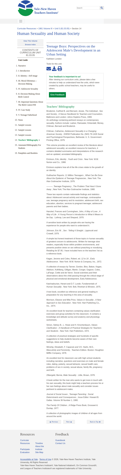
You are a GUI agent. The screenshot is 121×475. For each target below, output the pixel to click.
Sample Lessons (24, 125)
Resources (27, 434)
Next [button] (69, 422)
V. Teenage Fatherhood (27, 115)
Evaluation (25, 452)
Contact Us (60, 443)
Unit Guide (23, 60)
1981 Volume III (45, 28)
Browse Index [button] (30, 45)
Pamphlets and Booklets (28, 153)
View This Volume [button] (30, 41)
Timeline (39, 443)
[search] (88, 7)
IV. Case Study (24, 110)
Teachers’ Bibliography (28, 140)
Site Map (39, 452)
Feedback (62, 434)
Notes (20, 120)
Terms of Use (45, 459)
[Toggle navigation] (20, 21)
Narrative (22, 66)
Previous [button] (54, 422)
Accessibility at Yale (29, 459)
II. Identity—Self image (27, 76)
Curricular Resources (26, 28)
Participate (25, 449)
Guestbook (60, 440)
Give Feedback (57, 95)
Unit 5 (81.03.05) (62, 28)
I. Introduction (24, 71)
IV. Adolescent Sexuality (28, 89)
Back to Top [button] (95, 422)
